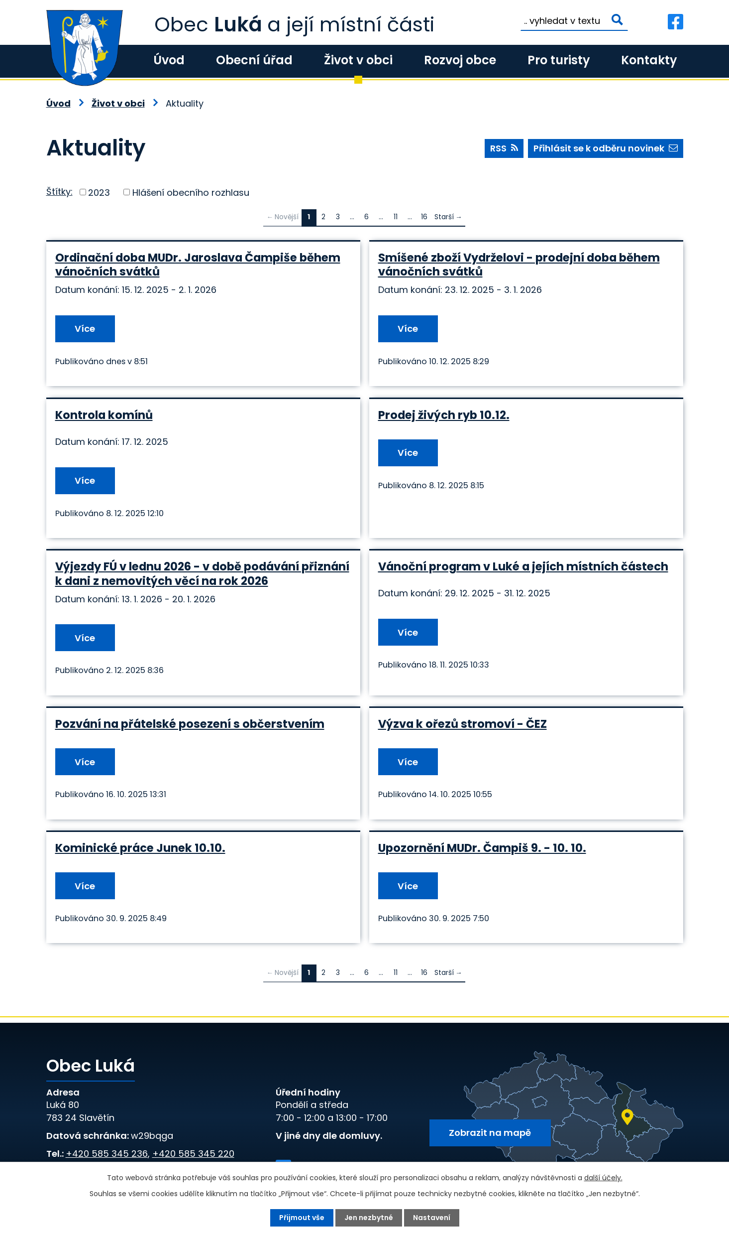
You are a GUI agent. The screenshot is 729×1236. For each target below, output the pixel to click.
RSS (504, 148)
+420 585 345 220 (193, 1153)
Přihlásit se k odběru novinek (605, 148)
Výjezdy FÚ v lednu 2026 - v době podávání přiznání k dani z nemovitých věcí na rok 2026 (202, 573)
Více (85, 328)
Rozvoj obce (460, 60)
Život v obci (358, 60)
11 (396, 217)
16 (424, 217)
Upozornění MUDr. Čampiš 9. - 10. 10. (482, 848)
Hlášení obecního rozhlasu (190, 192)
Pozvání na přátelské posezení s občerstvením (189, 724)
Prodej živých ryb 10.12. (444, 415)
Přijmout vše (301, 1218)
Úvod (169, 60)
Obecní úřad (254, 60)
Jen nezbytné (368, 1218)
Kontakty (649, 60)
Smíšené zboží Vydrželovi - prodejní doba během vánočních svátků (519, 264)
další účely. (603, 1178)
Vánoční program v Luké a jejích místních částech (523, 566)
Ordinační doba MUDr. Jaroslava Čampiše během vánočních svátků (197, 264)
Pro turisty (558, 60)
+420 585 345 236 (107, 1153)
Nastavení (431, 1218)
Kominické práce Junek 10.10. (140, 848)
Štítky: (59, 191)
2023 (99, 192)
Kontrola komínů (104, 415)
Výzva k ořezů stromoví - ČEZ (462, 724)
